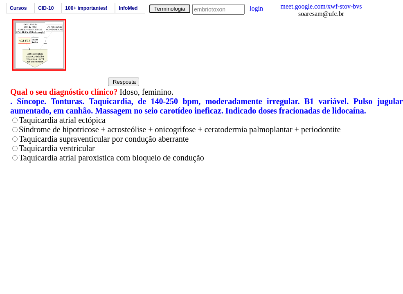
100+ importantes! (86, 8)
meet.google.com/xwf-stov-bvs (321, 6)
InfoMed (128, 8)
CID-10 (46, 8)
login (256, 8)
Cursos (18, 8)
